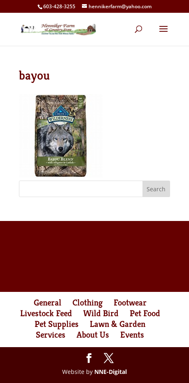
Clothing (87, 302)
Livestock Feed (46, 313)
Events (132, 334)
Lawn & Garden (117, 324)
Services (50, 334)
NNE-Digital (110, 372)
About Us (93, 334)
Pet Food (145, 313)
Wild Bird (101, 313)
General (47, 302)
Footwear (130, 302)
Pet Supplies (57, 324)
